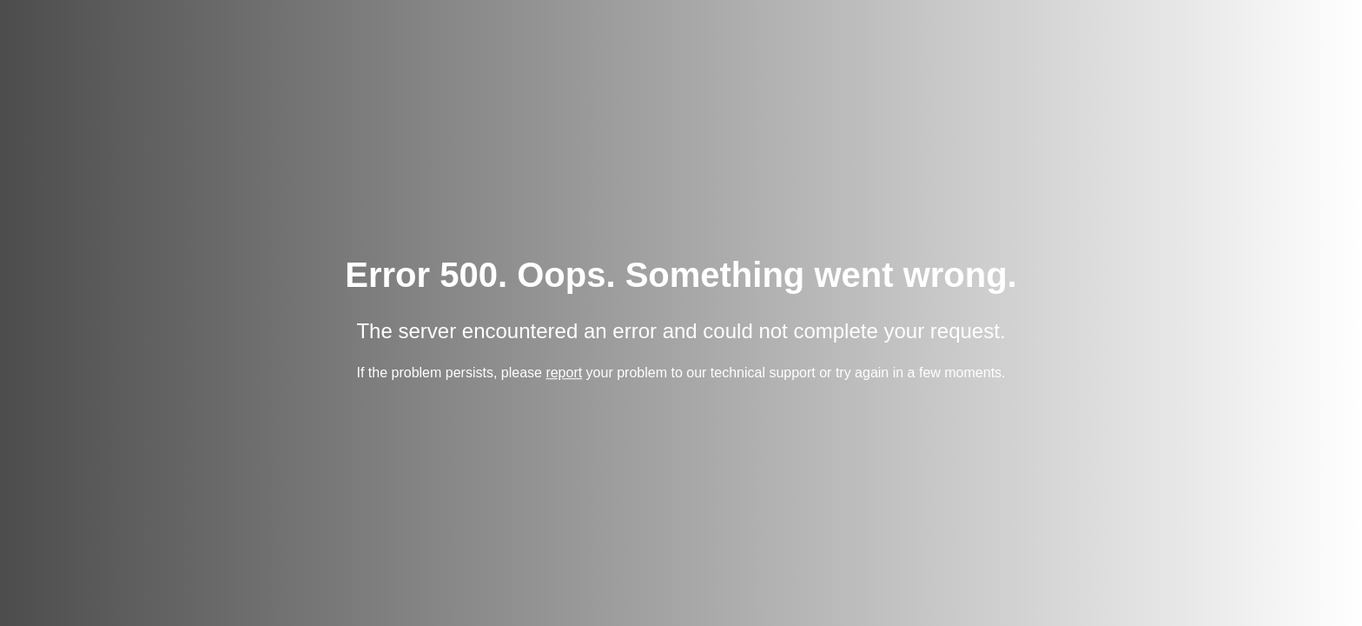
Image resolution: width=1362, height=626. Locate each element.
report (563, 373)
